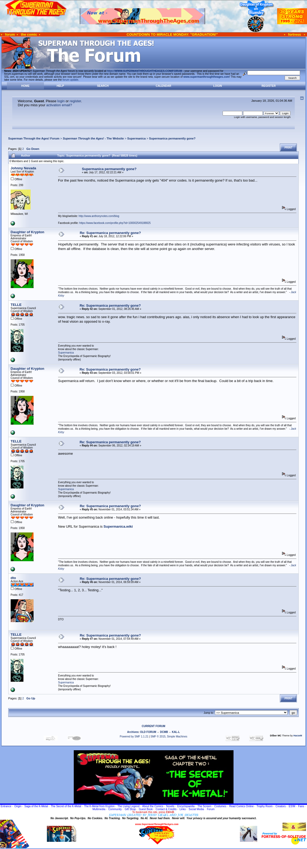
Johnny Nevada (23, 168)
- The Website (93, 138)
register (75, 101)
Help (60, 85)
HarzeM (297, 735)
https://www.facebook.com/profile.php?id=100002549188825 (115, 223)
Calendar (163, 85)
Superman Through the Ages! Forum (33, 138)
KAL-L (176, 732)
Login (217, 85)
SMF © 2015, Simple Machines (168, 736)
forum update (70, 79)
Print (288, 147)
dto (13, 578)
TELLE (16, 305)
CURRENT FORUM (153, 726)
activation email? (59, 105)
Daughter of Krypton (27, 232)
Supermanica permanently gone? (172, 138)
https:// (144, 70)
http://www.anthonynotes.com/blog (99, 216)
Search (103, 85)
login (60, 101)
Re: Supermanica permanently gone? (110, 233)
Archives (132, 732)
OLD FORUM (148, 732)
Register (268, 85)
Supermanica (136, 138)
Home (25, 85)
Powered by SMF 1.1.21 (134, 736)
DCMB (164, 732)
